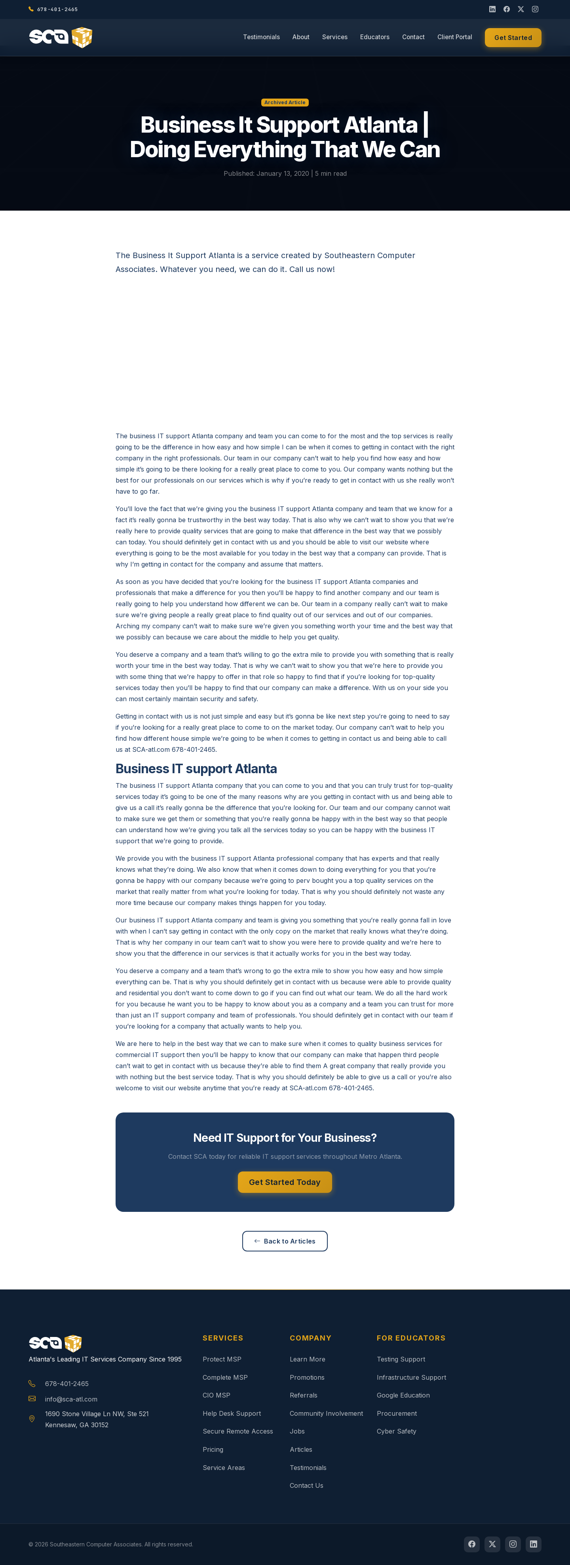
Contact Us (306, 1485)
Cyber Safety (396, 1431)
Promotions (307, 1377)
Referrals (303, 1395)
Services (335, 38)
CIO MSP (216, 1395)
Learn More (307, 1359)
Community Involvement (326, 1413)
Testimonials (261, 38)
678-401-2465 (67, 1384)
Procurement (397, 1413)
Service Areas (224, 1468)
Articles (301, 1449)
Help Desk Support (232, 1413)
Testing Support (401, 1359)
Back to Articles (284, 1241)
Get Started (513, 38)
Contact (413, 38)
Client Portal (454, 38)
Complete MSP (225, 1377)
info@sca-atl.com (71, 1399)
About (301, 38)
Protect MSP (222, 1359)
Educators (375, 38)
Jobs (297, 1431)
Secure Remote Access (238, 1431)
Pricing (213, 1449)
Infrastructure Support (411, 1377)
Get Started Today (285, 1182)
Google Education (403, 1395)
